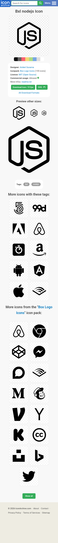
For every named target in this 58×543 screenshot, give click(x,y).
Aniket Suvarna (27, 67)
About (36, 508)
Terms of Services (31, 512)
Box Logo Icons (27, 71)
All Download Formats (29, 92)
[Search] (40, 3)
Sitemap (46, 512)
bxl (26, 184)
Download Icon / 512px (23, 87)
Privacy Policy (14, 512)
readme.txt (26, 81)
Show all (29, 496)
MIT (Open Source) (27, 74)
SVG (41, 87)
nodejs (36, 184)
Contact (44, 508)
